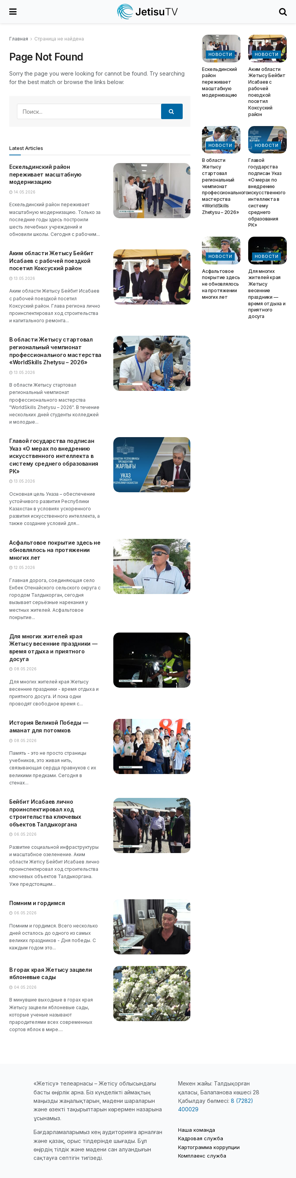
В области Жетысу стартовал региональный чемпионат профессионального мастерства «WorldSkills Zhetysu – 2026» (225, 186)
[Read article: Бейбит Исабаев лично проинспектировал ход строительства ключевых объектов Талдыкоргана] (151, 825)
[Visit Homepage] (148, 11)
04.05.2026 (23, 987)
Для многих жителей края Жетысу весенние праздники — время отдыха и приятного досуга (267, 294)
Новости (220, 54)
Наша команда (196, 1130)
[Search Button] (283, 11)
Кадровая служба (200, 1138)
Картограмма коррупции (209, 1147)
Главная (18, 39)
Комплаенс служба (202, 1156)
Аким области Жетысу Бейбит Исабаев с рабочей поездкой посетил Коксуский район (51, 260)
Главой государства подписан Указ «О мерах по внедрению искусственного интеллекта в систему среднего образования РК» (53, 456)
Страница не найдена (59, 39)
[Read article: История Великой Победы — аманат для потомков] (151, 746)
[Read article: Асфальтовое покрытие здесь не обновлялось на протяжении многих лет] (151, 566)
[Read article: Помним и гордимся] (151, 926)
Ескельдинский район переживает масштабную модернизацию (45, 174)
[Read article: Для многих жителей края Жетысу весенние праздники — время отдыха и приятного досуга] (151, 660)
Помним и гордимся (37, 903)
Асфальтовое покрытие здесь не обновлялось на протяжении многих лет (55, 550)
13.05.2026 (22, 278)
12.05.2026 (22, 567)
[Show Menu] (13, 11)
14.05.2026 (22, 192)
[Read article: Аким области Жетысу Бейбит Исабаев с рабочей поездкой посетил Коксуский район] (151, 277)
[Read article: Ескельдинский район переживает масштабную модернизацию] (151, 190)
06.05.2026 (23, 834)
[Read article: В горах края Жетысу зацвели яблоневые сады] (151, 993)
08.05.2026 (23, 668)
